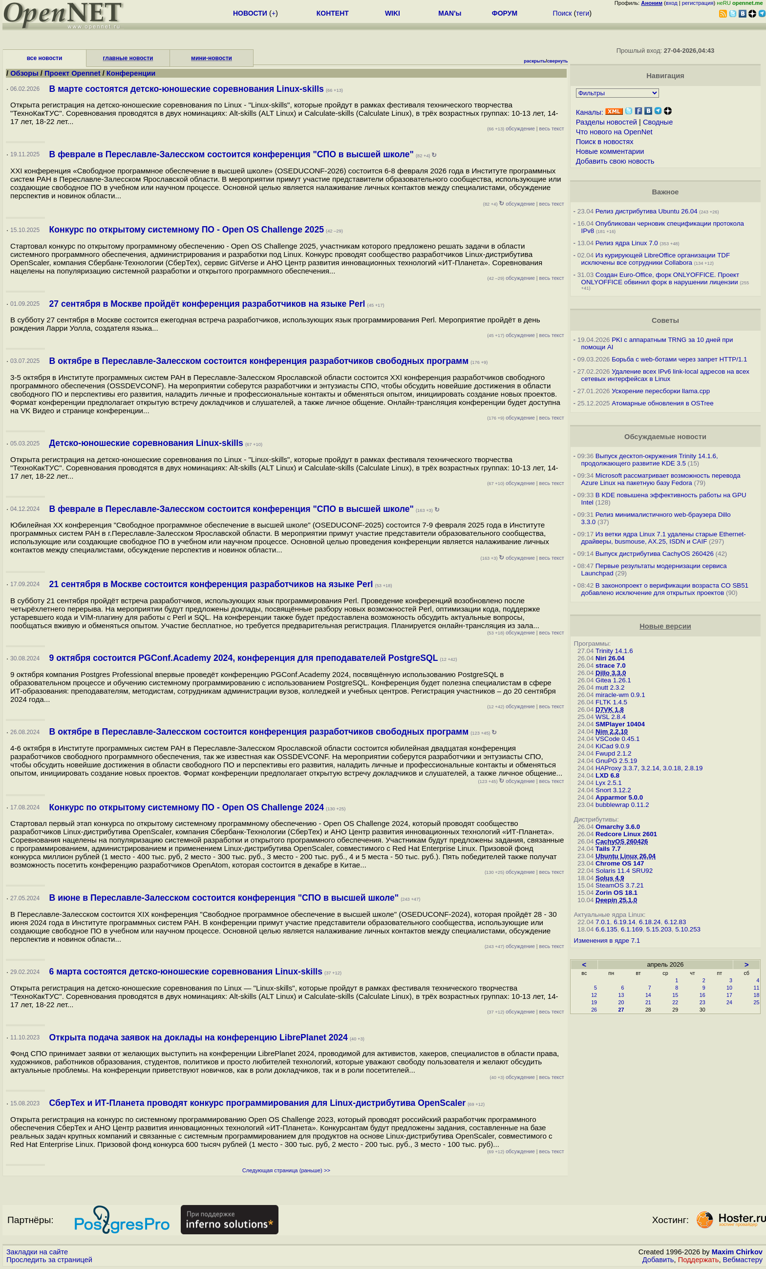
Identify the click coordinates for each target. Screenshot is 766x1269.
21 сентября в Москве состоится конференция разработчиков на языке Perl (211, 584)
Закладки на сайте (37, 1252)
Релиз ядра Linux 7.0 (627, 243)
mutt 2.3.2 (610, 687)
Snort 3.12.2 (613, 790)
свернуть (557, 61)
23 (702, 1002)
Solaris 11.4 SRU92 (624, 870)
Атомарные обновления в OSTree (662, 403)
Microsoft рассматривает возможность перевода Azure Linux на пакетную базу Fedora (661, 479)
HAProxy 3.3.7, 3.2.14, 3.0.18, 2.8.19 (649, 768)
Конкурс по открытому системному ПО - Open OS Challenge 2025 (186, 229)
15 (675, 995)
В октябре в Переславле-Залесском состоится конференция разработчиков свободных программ (259, 361)
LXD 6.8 (607, 775)
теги (582, 13)
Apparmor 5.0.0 (619, 797)
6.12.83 (675, 922)
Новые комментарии (610, 151)
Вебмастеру (743, 1260)
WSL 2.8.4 (611, 716)
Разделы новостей (606, 122)
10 (729, 988)
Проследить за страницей (49, 1260)
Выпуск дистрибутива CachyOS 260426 (655, 553)
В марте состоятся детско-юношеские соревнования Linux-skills (186, 89)
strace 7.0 (611, 665)
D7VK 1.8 (610, 709)
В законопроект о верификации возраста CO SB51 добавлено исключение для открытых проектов (664, 589)
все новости (45, 58)
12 (594, 995)
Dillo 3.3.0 (611, 673)
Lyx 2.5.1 (609, 782)
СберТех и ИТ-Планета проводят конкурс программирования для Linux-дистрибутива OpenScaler (257, 1103)
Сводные (658, 122)
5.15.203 (659, 929)
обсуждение (511, 128)
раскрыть (535, 61)
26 (594, 1010)
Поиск (562, 13)
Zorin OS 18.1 (617, 892)
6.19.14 (624, 922)
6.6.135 (606, 929)
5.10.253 (688, 929)
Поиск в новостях (605, 142)
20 (621, 1002)
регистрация (698, 3)
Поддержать (698, 1260)
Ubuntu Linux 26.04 (626, 856)
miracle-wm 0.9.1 (620, 694)
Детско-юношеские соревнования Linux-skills (146, 443)
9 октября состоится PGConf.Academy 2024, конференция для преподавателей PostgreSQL (243, 658)
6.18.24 (649, 922)
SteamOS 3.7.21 (620, 885)
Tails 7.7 (608, 848)
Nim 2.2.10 (612, 731)
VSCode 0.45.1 (617, 738)
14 (648, 995)
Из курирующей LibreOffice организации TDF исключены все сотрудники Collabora (655, 259)
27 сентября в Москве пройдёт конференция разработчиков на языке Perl (207, 304)
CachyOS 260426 (622, 841)
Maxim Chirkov (737, 1252)
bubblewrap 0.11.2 (622, 804)
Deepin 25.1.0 (616, 900)
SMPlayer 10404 (620, 724)
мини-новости (211, 58)
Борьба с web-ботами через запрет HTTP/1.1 (679, 359)
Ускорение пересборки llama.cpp (661, 391)
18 (757, 995)
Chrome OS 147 (620, 863)
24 (729, 1002)
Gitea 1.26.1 (613, 680)
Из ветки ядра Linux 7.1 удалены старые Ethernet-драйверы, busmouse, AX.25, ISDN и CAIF (663, 537)
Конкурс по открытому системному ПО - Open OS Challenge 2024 (186, 807)
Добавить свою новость (615, 161)
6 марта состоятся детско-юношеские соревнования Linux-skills (185, 971)
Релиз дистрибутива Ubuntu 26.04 (647, 211)
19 (594, 1002)
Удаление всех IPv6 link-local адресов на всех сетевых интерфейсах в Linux (665, 375)
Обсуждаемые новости (665, 437)
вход (672, 3)
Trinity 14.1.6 (614, 651)
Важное (665, 192)
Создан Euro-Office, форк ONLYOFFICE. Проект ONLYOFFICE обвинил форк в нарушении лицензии (660, 278)
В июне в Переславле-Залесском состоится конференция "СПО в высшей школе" (224, 898)
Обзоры (24, 73)
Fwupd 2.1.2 (613, 753)
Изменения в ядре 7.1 (607, 940)
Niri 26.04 (610, 658)
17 (729, 995)
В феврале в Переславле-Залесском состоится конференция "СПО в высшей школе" (231, 154)
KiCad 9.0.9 (613, 746)
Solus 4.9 (610, 878)
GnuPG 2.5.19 (616, 760)
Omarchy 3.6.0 (618, 826)
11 (757, 988)
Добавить (658, 1260)
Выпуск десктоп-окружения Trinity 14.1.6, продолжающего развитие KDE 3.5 (649, 459)
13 (621, 995)
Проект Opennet (72, 73)
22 (675, 1002)
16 (702, 995)
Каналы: (589, 112)
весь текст (551, 128)
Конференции (131, 73)
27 (621, 1010)
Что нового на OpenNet (614, 132)
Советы (665, 320)
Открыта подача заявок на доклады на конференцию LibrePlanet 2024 (198, 1037)
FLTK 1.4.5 (611, 702)
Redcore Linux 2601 (626, 834)
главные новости (128, 58)
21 (648, 1002)
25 (757, 1002)
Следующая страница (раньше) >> (286, 1170)
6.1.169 (631, 929)
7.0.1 (603, 922)
